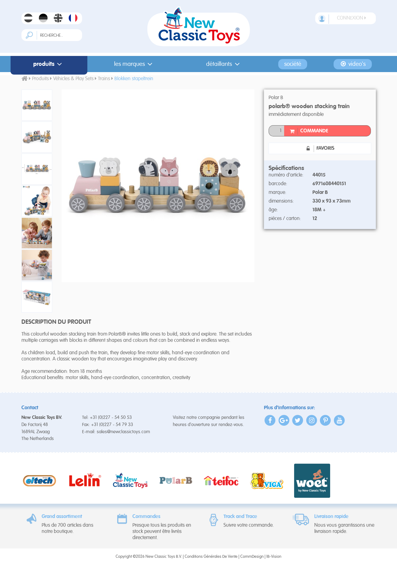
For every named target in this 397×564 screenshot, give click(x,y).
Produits (49, 64)
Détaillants (224, 64)
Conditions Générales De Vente (211, 557)
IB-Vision (273, 557)
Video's (352, 64)
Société (292, 64)
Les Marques (134, 64)
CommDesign (252, 557)
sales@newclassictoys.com (123, 431)
